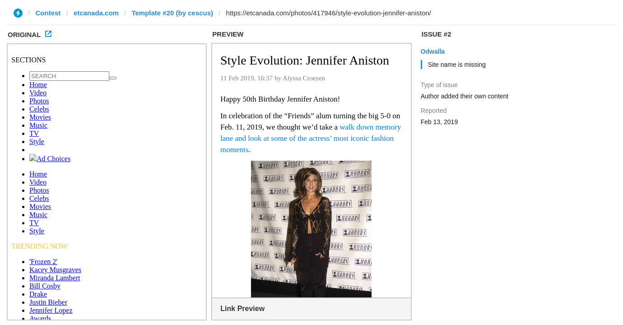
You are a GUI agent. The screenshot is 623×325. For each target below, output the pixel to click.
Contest (48, 13)
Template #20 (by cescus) (172, 13)
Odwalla (433, 51)
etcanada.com (96, 13)
